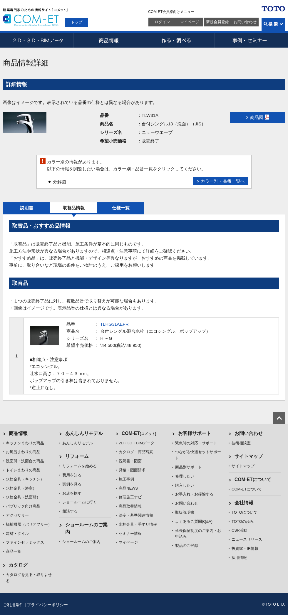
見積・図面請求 (132, 470)
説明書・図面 (130, 461)
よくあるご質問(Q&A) (193, 521)
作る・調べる (179, 40)
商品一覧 (13, 551)
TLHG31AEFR (114, 324)
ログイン (162, 22)
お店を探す (71, 493)
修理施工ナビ (130, 497)
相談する (70, 511)
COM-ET (139, 433)
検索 (273, 24)
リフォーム (77, 456)
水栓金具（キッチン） (25, 479)
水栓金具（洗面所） (23, 497)
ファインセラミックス (25, 542)
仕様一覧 (121, 207)
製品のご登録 (186, 545)
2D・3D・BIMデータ (38, 40)
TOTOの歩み (243, 521)
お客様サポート (194, 433)
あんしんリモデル (84, 433)
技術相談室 (241, 443)
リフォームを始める (79, 466)
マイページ (189, 22)
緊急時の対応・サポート (196, 443)
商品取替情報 (130, 506)
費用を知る (71, 475)
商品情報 (108, 40)
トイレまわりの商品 (23, 470)
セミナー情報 (130, 533)
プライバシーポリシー (47, 604)
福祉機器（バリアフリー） (29, 524)
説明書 (26, 207)
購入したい (184, 485)
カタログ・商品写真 (136, 452)
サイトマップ (249, 456)
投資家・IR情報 (245, 548)
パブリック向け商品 (23, 506)
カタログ (18, 564)
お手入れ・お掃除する (194, 494)
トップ (76, 22)
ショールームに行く (79, 502)
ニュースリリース (247, 539)
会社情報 (244, 502)
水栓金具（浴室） (21, 488)
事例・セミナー (250, 40)
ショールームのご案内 (81, 542)
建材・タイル (17, 533)
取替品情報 (74, 207)
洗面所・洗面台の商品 (25, 461)
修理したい (184, 476)
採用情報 (239, 557)
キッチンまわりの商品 (25, 443)
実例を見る (71, 484)
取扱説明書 (184, 512)
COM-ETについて (253, 479)
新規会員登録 (217, 22)
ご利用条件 (13, 604)
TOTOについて (244, 512)
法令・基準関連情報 (136, 515)
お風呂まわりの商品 (23, 452)
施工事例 (126, 479)
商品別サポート (188, 467)
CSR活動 (239, 530)
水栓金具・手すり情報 (138, 524)
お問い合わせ (245, 22)
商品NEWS (128, 488)
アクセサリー (17, 515)
